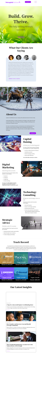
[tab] (11, 57)
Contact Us (28, 1)
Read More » (8, 311)
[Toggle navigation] (36, 2)
